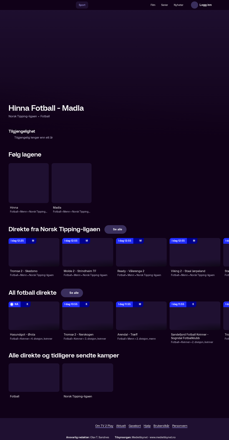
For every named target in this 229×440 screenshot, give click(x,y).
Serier (164, 5)
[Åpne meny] (216, 5)
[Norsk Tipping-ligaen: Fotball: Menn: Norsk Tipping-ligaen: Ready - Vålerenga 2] (141, 252)
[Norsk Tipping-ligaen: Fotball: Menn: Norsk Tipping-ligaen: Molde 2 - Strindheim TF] (87, 252)
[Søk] (72, 5)
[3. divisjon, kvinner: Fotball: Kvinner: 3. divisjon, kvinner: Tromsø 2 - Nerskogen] (87, 315)
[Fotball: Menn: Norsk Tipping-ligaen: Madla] (72, 183)
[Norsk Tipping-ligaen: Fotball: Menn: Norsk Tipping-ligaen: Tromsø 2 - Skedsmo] (34, 252)
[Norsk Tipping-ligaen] (87, 377)
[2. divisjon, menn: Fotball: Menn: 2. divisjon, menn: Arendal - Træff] (141, 315)
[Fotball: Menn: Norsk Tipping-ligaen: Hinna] (29, 183)
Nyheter (178, 5)
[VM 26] (118, 5)
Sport (82, 5)
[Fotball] (34, 377)
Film (153, 5)
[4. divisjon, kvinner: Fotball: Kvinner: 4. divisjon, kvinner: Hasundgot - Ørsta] (34, 315)
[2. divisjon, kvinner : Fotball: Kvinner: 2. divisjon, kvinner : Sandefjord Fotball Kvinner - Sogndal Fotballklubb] (195, 315)
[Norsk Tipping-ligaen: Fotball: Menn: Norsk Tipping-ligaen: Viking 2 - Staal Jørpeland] (195, 252)
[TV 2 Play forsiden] (35, 5)
